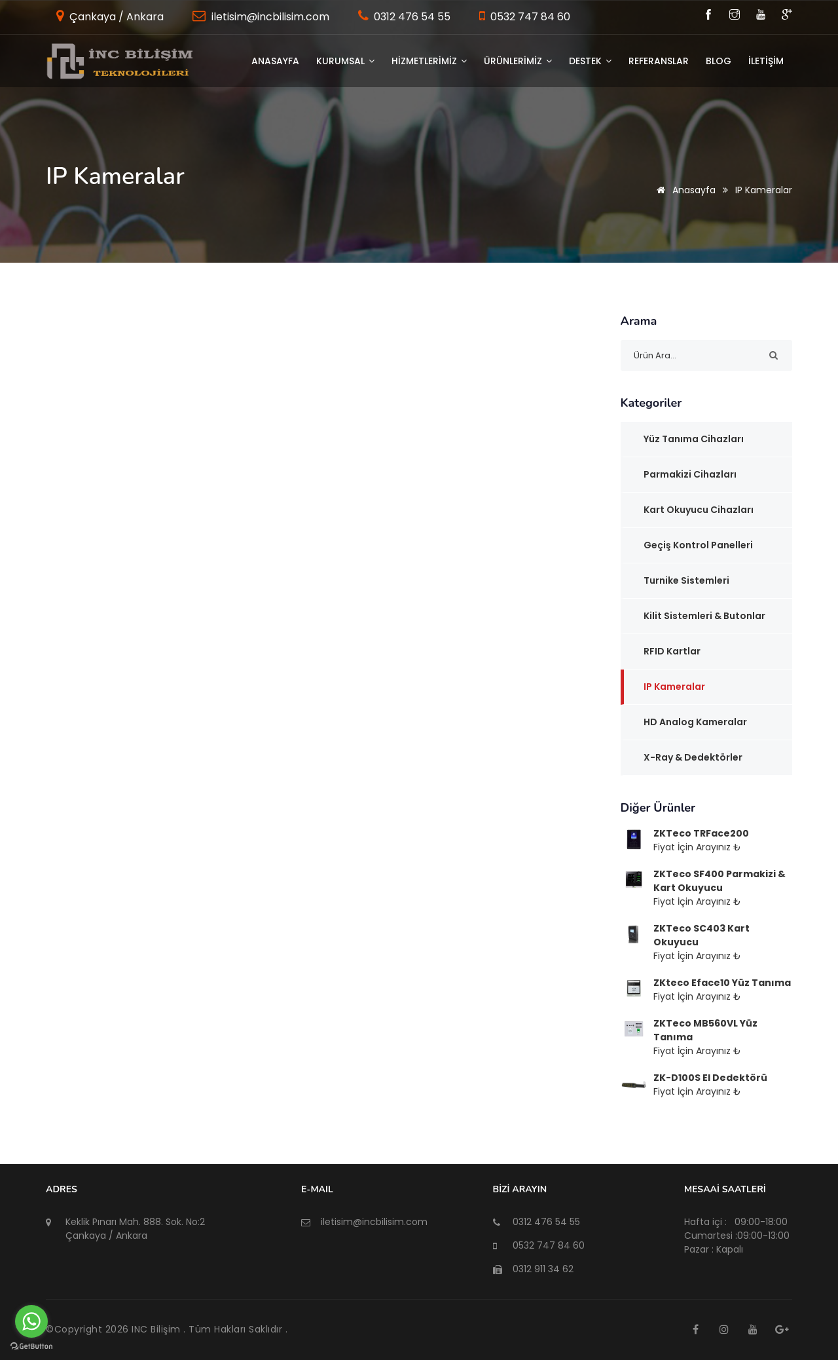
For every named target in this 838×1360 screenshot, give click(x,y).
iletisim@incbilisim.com (269, 16)
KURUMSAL (345, 60)
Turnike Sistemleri (686, 580)
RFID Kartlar (672, 651)
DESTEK (590, 60)
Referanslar (658, 60)
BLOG (718, 60)
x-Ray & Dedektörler (693, 757)
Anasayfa (275, 60)
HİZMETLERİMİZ (429, 60)
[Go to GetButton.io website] (31, 1346)
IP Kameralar (674, 686)
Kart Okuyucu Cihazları (699, 509)
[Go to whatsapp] (31, 1321)
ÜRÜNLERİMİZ (518, 60)
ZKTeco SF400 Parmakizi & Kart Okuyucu (719, 880)
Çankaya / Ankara (115, 16)
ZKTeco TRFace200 (701, 833)
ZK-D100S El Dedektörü (710, 1077)
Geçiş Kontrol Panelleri (698, 545)
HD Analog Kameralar (695, 721)
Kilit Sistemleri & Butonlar (704, 615)
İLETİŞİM (766, 60)
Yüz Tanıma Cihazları (694, 438)
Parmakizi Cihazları (690, 474)
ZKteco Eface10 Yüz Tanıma (722, 982)
